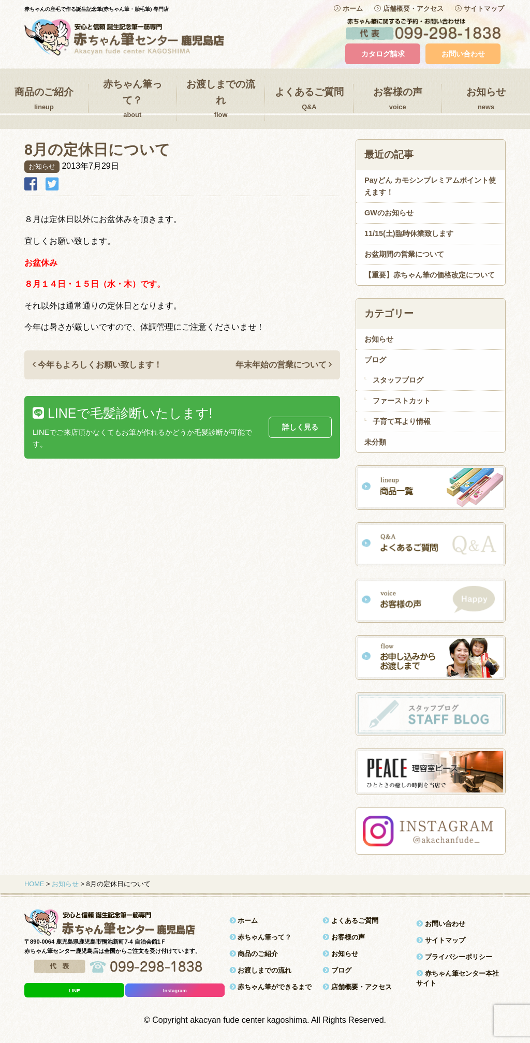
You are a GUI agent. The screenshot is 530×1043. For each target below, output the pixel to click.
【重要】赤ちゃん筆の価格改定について (429, 275)
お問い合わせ (463, 54)
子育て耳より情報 (402, 421)
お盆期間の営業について (404, 254)
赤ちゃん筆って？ (132, 100)
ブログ (375, 360)
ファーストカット (402, 400)
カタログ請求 (383, 54)
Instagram (175, 990)
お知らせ (486, 99)
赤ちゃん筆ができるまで (270, 987)
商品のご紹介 (44, 99)
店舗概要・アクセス (409, 8)
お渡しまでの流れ (221, 100)
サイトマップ (479, 8)
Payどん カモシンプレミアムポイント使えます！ (430, 186)
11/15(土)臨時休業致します (408, 233)
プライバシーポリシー (454, 957)
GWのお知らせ (389, 213)
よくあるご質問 (309, 99)
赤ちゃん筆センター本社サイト (457, 978)
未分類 (375, 442)
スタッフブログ (398, 380)
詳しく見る (300, 427)
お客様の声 (397, 99)
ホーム (348, 8)
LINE (74, 990)
